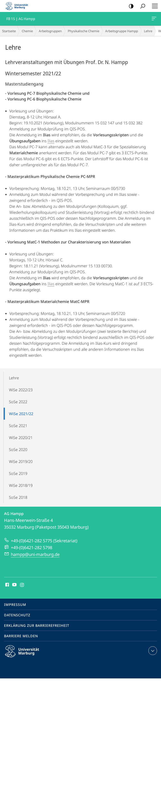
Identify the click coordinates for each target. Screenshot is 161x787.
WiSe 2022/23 (21, 389)
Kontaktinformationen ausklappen (152, 650)
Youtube (14, 585)
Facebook (6, 585)
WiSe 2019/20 (21, 461)
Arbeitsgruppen (50, 31)
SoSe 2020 (18, 449)
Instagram (22, 585)
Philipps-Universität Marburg (26, 655)
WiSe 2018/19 (21, 485)
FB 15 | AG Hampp (153, 19)
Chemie (27, 31)
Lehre (148, 31)
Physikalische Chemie (83, 31)
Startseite (9, 31)
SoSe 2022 (18, 401)
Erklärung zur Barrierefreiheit (36, 625)
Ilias (50, 140)
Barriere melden (21, 636)
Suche (141, 6)
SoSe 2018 (18, 497)
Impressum (15, 604)
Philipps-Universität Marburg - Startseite (18, 5)
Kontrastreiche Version (129, 6)
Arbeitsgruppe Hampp (121, 31)
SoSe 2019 (18, 473)
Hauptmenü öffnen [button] (153, 6)
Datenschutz (17, 615)
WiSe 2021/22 (21, 413)
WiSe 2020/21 (21, 437)
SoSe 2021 (18, 425)
